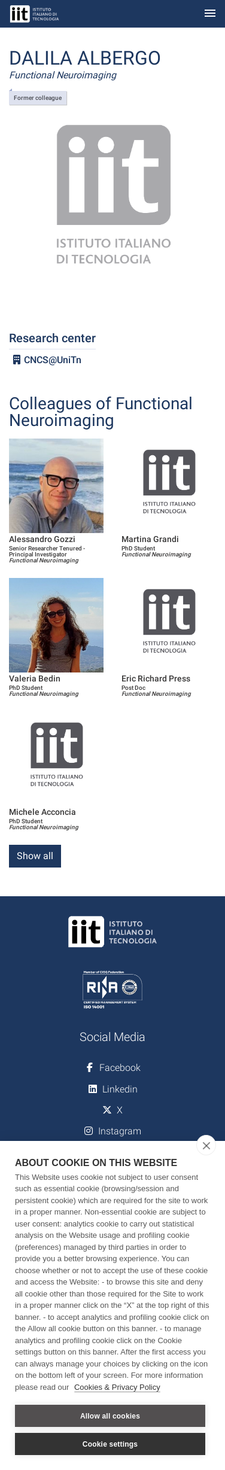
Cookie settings (110, 1444)
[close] (206, 1145)
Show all (35, 856)
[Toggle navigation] (210, 14)
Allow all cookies (110, 1416)
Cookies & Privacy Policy (117, 1387)
